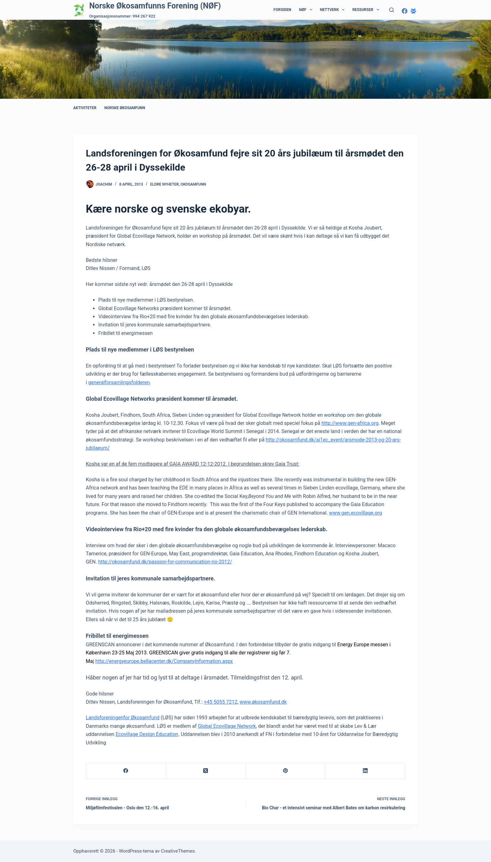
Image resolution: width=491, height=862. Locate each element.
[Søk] (391, 10)
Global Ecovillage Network (227, 726)
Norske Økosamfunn (124, 108)
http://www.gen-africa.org (350, 423)
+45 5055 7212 (220, 702)
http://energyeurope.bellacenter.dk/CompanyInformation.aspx (164, 661)
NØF (307, 9)
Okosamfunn (193, 184)
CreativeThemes (178, 851)
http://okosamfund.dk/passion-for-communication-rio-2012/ (165, 562)
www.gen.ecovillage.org (355, 513)
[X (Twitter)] (206, 771)
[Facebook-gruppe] (413, 11)
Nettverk (333, 9)
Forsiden (282, 10)
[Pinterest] (286, 771)
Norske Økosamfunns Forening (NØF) (155, 5)
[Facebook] (404, 11)
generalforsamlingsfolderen (119, 382)
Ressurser (366, 9)
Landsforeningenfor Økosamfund (122, 718)
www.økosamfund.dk (263, 702)
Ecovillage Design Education (147, 734)
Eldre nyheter (164, 184)
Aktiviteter (84, 108)
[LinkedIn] (365, 771)
